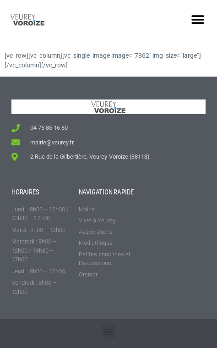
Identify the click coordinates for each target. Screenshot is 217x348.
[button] (197, 19)
